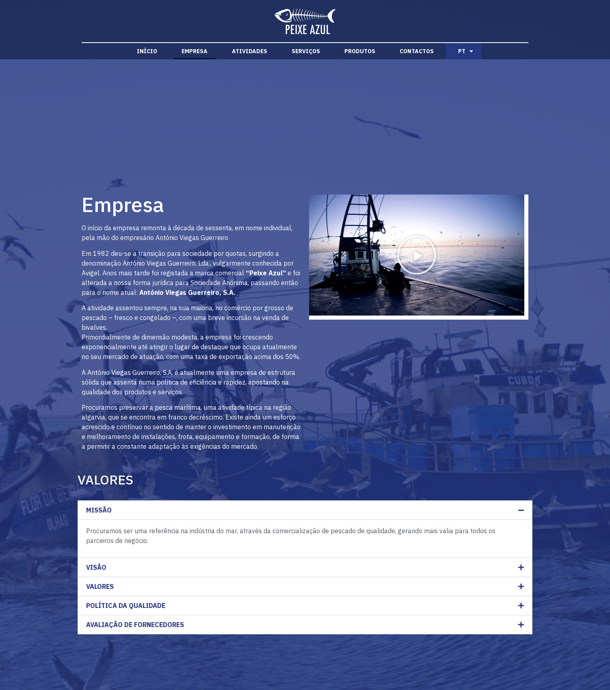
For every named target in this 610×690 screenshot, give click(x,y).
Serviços (306, 51)
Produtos (359, 51)
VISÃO (96, 567)
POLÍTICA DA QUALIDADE (125, 605)
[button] (416, 255)
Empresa (195, 51)
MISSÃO (99, 510)
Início (147, 51)
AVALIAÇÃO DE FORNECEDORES (135, 625)
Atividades (249, 51)
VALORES (100, 586)
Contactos (417, 51)
